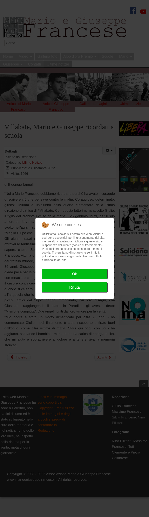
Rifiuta (74, 287)
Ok (74, 274)
